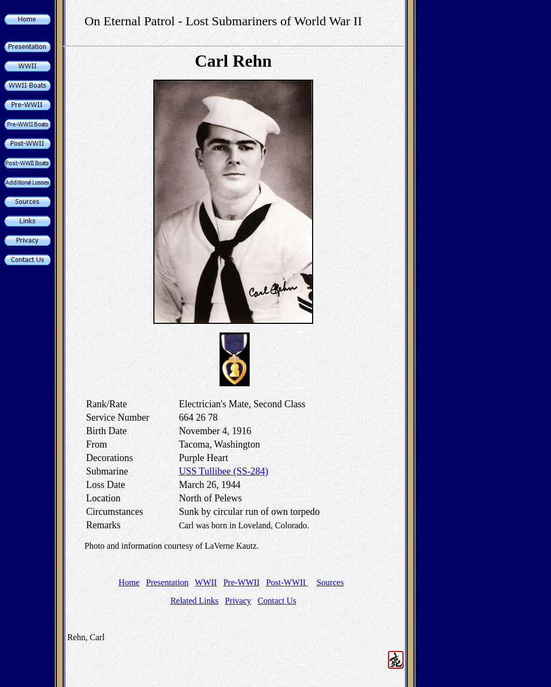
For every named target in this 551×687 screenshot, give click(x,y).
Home (128, 582)
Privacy (238, 600)
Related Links (194, 600)
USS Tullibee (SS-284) (223, 471)
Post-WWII (287, 582)
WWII (206, 582)
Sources (330, 582)
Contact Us (277, 600)
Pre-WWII (241, 582)
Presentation (167, 582)
